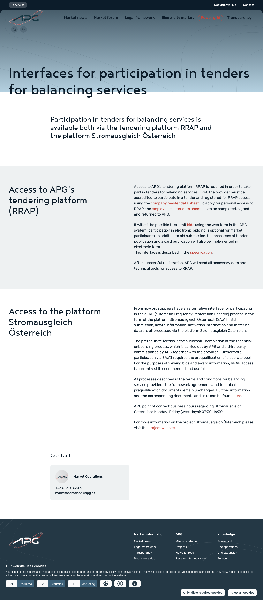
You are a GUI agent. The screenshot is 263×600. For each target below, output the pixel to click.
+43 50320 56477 (69, 488)
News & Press (185, 552)
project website (161, 427)
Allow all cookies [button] (242, 592)
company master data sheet (175, 203)
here (237, 396)
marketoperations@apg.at (75, 493)
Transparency (239, 17)
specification (201, 252)
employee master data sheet (176, 208)
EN (23, 29)
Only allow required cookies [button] (202, 592)
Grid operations (228, 547)
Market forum (106, 17)
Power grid (210, 17)
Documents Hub (225, 5)
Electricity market (178, 17)
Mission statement (188, 541)
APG (179, 534)
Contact (248, 5)
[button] (20, 583)
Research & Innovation (191, 558)
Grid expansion (227, 552)
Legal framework (140, 17)
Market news (75, 17)
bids (191, 224)
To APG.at (17, 5)
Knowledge (226, 534)
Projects (181, 547)
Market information (149, 534)
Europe (222, 558)
